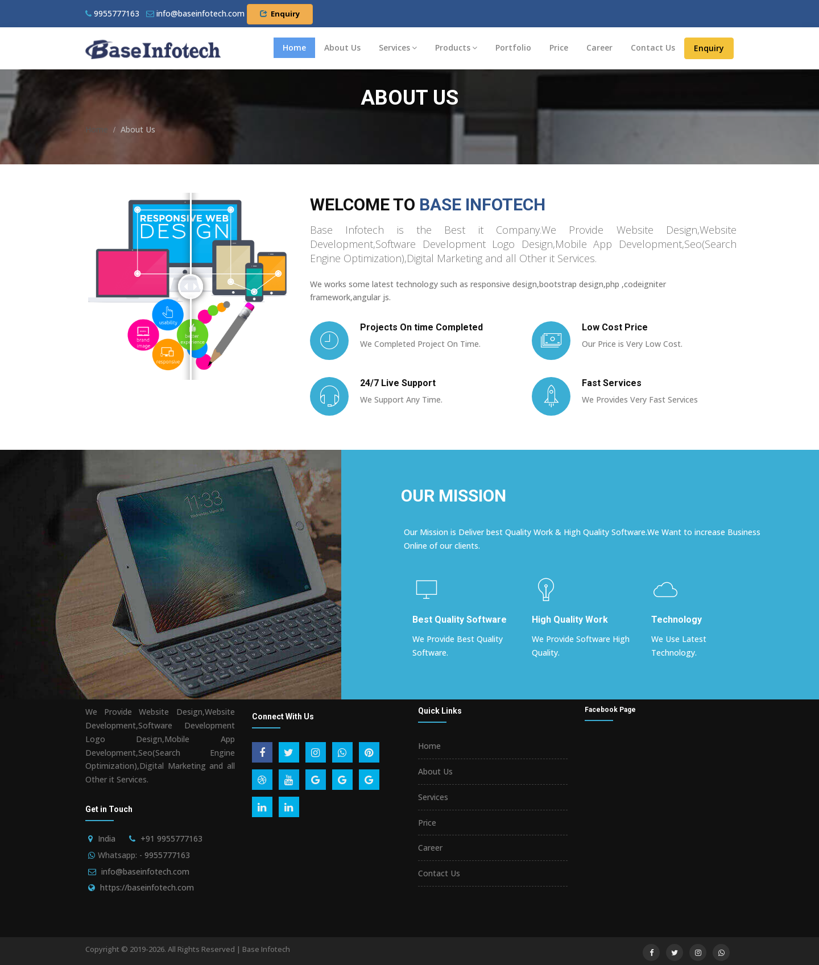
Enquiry (280, 14)
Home (294, 47)
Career (599, 47)
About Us (342, 47)
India (106, 838)
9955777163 (112, 13)
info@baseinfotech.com (145, 871)
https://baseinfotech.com (147, 887)
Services (398, 47)
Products (456, 47)
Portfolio (513, 47)
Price (558, 47)
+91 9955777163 (171, 838)
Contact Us (653, 47)
